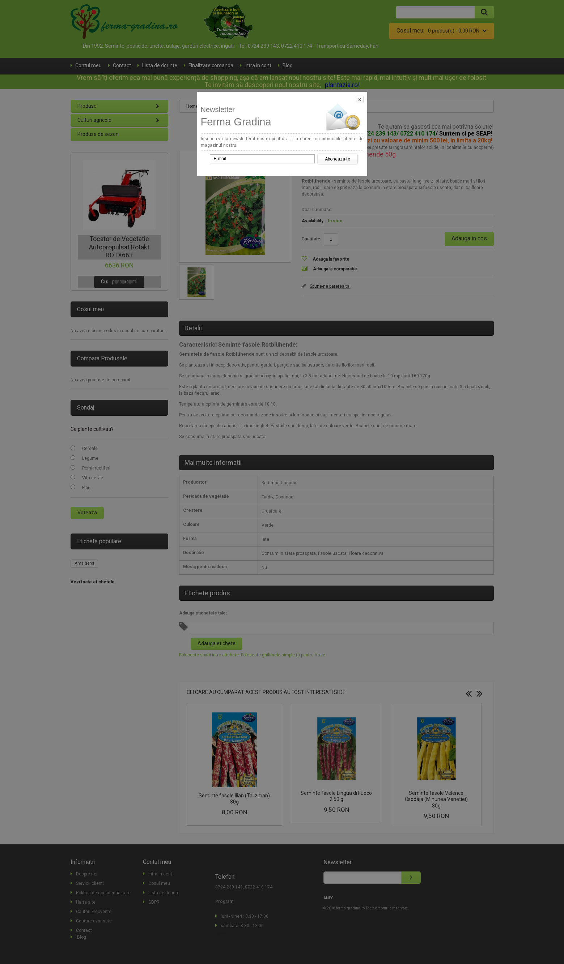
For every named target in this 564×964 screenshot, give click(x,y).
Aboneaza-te (337, 159)
